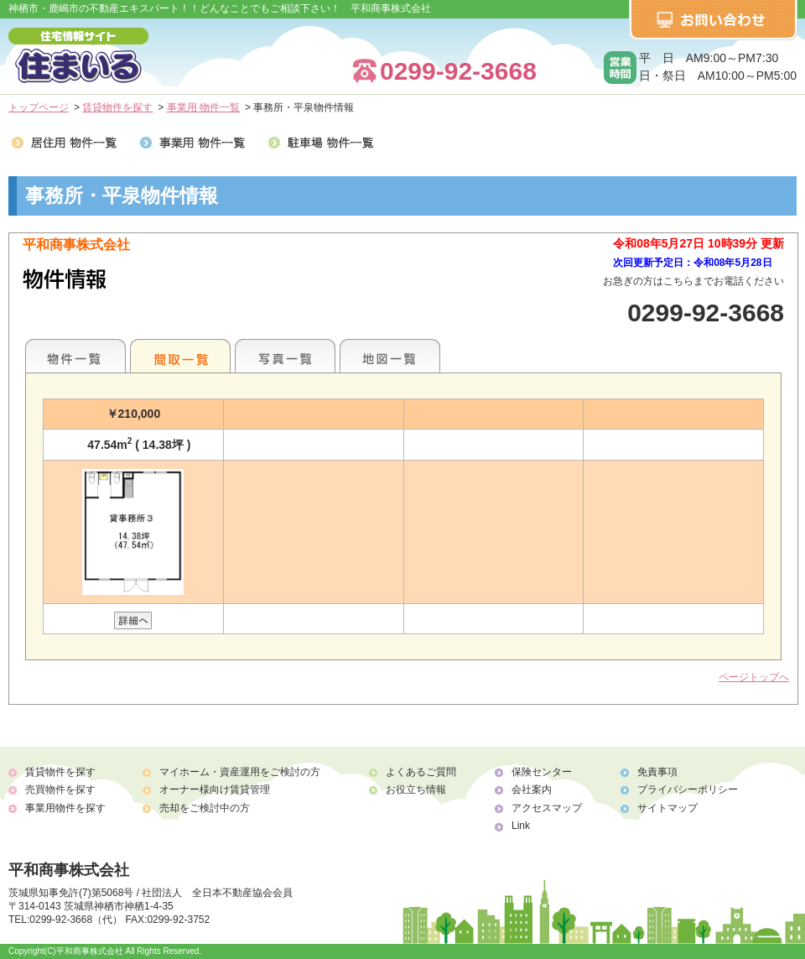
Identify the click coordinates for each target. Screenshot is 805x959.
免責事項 (657, 772)
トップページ (38, 107)
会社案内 (532, 789)
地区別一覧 (75, 356)
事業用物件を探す (65, 808)
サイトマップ (667, 808)
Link (521, 825)
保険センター (542, 772)
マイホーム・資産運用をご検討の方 (239, 772)
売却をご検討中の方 (204, 808)
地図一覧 (390, 356)
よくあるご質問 (421, 772)
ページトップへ (754, 677)
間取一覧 (180, 356)
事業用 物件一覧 (203, 107)
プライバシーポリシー (687, 789)
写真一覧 (285, 356)
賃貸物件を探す (117, 107)
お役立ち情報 (416, 789)
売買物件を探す (60, 789)
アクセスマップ (547, 808)
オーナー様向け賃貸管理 (214, 789)
